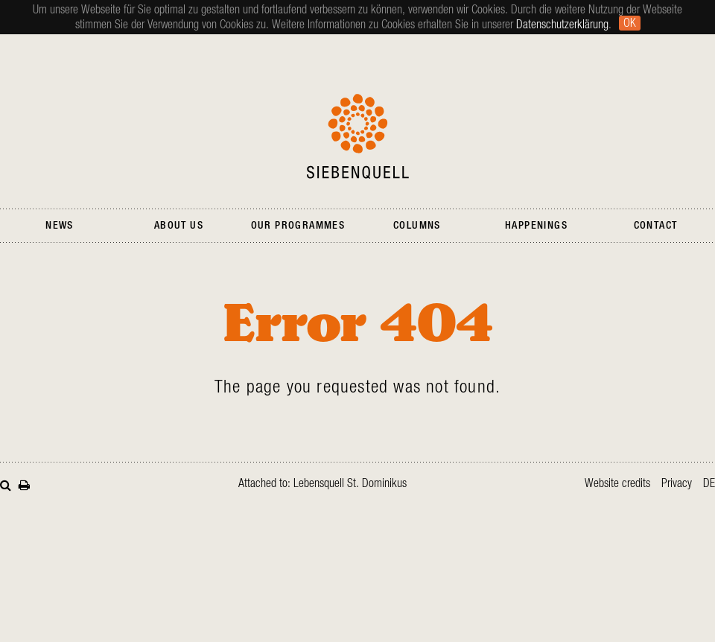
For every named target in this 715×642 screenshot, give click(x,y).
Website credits (617, 483)
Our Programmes (298, 225)
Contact (656, 225)
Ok (629, 23)
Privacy (676, 483)
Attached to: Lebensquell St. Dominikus (322, 483)
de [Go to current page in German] (709, 483)
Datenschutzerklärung (562, 25)
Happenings (536, 225)
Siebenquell (358, 136)
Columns (417, 225)
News (59, 225)
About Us (178, 225)
